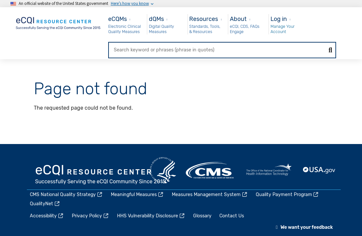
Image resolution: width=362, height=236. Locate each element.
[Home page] (59, 22)
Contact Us (231, 216)
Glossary (202, 216)
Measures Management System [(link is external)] (210, 194)
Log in (279, 18)
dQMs (156, 18)
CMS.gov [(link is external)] (210, 170)
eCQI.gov (100, 175)
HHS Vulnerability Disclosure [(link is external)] (151, 216)
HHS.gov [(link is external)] (163, 170)
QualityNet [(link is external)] (45, 204)
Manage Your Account (282, 29)
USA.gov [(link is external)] (319, 170)
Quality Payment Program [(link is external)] (287, 194)
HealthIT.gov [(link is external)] (268, 170)
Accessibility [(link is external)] (47, 216)
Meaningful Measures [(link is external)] (137, 194)
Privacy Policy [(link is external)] (90, 216)
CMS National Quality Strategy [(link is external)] (66, 194)
